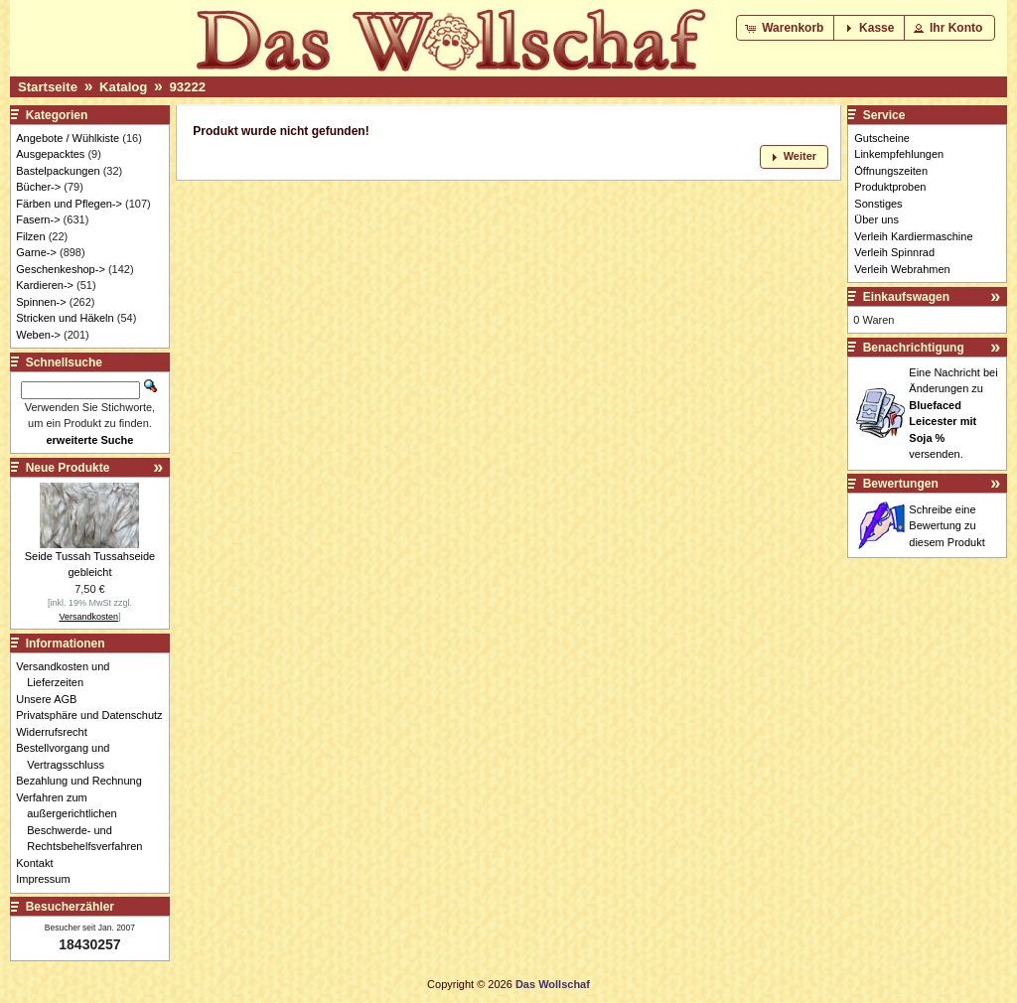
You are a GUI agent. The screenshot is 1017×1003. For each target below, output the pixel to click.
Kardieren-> (44, 285)
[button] (786, 28)
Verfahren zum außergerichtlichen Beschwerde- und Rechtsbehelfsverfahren (84, 822)
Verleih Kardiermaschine (913, 236)
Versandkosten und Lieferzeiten (68, 674)
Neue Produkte (68, 468)
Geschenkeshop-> (60, 269)
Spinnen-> (41, 302)
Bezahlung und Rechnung (84, 781)
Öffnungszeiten (891, 171)
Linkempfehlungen (899, 154)
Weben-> (38, 335)
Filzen (30, 236)
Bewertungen (901, 484)
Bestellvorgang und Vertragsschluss (68, 756)
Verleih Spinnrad (894, 252)
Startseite (47, 86)
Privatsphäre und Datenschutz (94, 715)
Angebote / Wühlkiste (67, 138)
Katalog (123, 86)
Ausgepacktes (50, 154)
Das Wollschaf (552, 984)
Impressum (48, 879)
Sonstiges (878, 204)
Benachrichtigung (913, 348)
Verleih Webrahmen (901, 269)
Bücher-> (38, 187)
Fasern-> (38, 219)
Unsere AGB (51, 699)
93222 (187, 86)
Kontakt (40, 863)
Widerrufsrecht (57, 732)
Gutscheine (882, 138)
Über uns (876, 219)
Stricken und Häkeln (64, 318)
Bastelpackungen (57, 171)
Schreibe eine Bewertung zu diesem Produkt (946, 525)
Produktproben (890, 187)
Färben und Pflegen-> (69, 204)
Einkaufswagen (906, 297)
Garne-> (36, 252)
